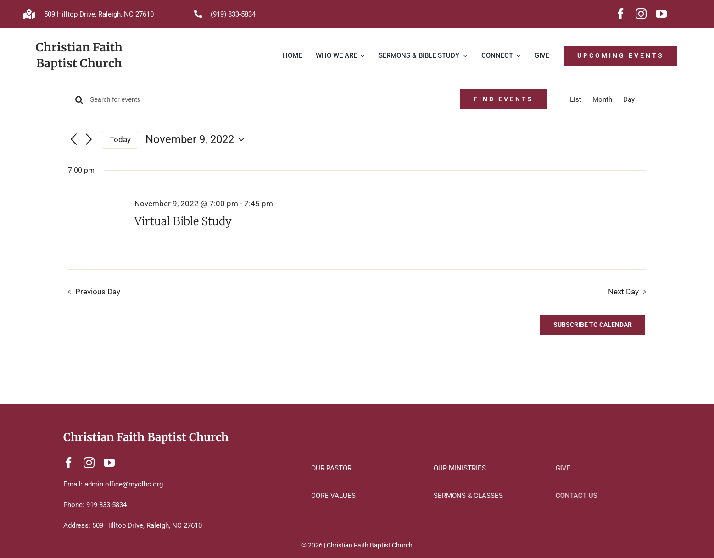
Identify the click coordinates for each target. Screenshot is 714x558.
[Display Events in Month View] (602, 99)
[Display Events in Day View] (629, 99)
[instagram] (641, 13)
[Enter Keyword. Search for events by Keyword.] (269, 99)
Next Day (623, 291)
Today (120, 139)
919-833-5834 (106, 505)
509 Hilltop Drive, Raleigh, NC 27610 (99, 14)
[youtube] (661, 13)
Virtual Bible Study (183, 221)
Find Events (504, 99)
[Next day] (89, 139)
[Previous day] (73, 139)
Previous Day (97, 291)
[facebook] (620, 13)
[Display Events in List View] (575, 99)
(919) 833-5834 (233, 14)
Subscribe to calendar (592, 324)
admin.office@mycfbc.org (123, 484)
